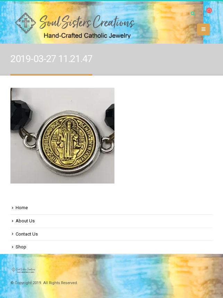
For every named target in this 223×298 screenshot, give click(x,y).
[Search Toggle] (193, 14)
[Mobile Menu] (203, 29)
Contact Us (27, 234)
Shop (21, 246)
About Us (25, 220)
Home (22, 207)
